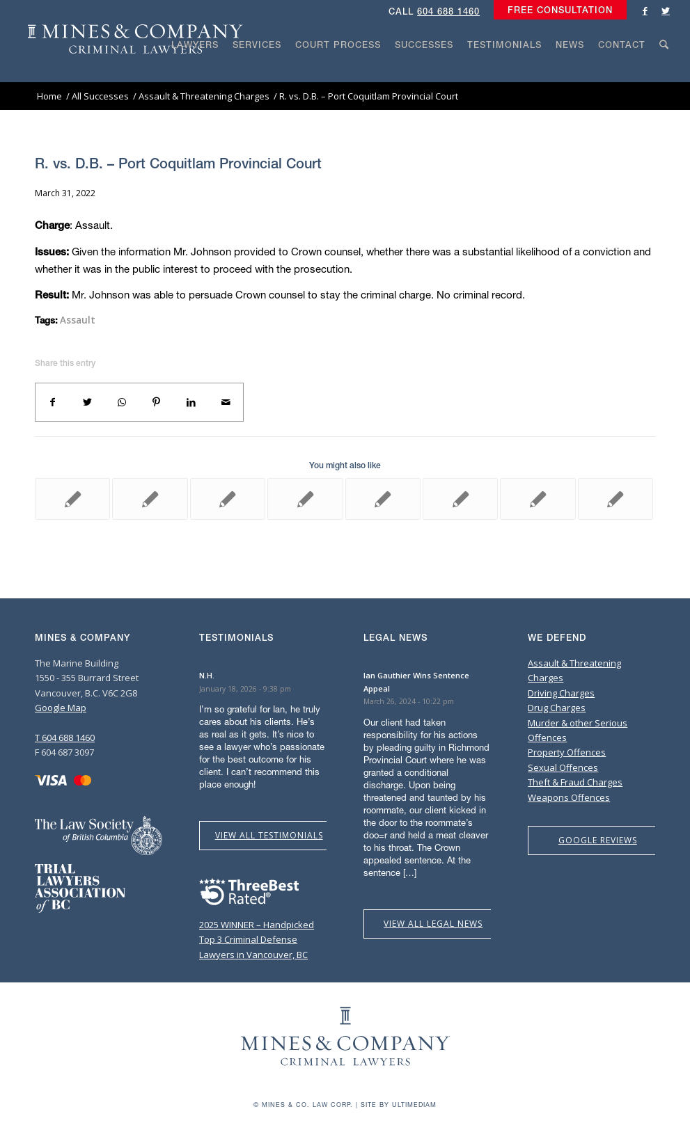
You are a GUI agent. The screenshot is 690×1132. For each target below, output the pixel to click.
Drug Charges (557, 707)
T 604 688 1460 (65, 737)
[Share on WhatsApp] (121, 402)
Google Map (60, 707)
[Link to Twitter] (665, 10)
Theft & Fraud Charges (575, 782)
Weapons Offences (569, 797)
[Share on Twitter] (87, 402)
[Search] (664, 71)
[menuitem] (557, 10)
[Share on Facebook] (53, 402)
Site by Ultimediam (399, 1104)
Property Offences (567, 752)
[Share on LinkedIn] (191, 402)
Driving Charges (561, 693)
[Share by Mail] (225, 402)
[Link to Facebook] (644, 10)
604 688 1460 (448, 11)
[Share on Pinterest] (156, 402)
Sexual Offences (563, 767)
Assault (77, 320)
